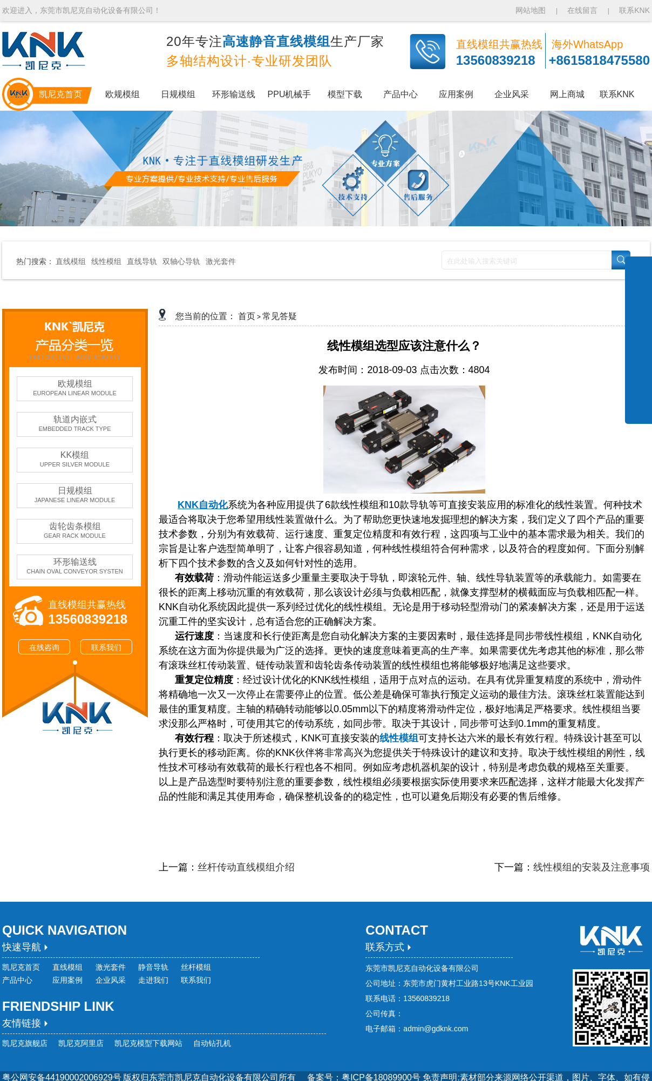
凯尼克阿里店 (81, 1043)
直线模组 (71, 261)
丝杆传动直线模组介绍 (246, 867)
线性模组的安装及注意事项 (591, 867)
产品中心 (17, 980)
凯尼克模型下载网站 (148, 1043)
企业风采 (111, 980)
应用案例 (67, 980)
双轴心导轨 (181, 261)
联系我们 (106, 647)
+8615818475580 (599, 60)
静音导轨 (153, 967)
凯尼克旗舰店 (24, 1043)
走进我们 (153, 980)
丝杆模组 (196, 967)
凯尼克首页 (21, 967)
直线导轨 (142, 261)
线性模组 (106, 261)
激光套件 (221, 261)
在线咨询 (44, 647)
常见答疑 (279, 316)
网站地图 (531, 10)
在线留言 (582, 10)
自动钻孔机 (212, 1043)
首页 (246, 316)
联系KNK (634, 10)
